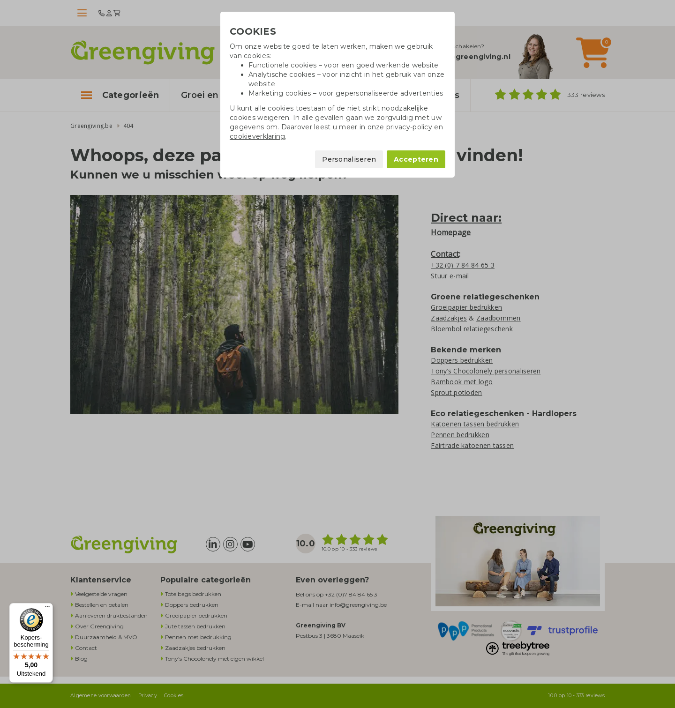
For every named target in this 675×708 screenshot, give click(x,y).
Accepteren (416, 159)
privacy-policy (409, 127)
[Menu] (47, 608)
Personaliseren (349, 159)
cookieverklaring (257, 136)
